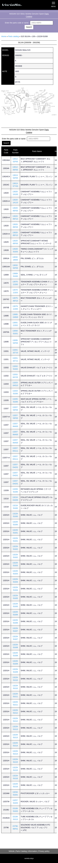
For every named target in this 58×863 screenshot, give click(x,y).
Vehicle (11, 851)
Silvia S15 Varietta (15, 5)
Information (32, 851)
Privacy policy (43, 851)
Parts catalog (13, 36)
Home (3, 36)
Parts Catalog (21, 851)
